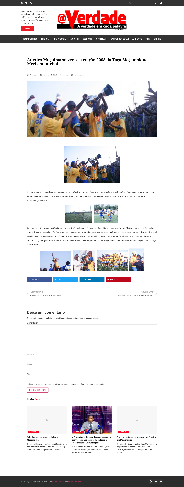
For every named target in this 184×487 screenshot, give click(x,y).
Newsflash (101, 39)
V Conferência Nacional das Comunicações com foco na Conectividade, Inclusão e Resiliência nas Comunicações (91, 440)
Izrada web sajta (74, 481)
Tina (147, 39)
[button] (39, 279)
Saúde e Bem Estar (120, 39)
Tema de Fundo (30, 39)
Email (30, 364)
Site (29, 374)
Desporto (87, 39)
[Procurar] (155, 3)
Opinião (157, 39)
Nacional (46, 39)
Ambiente (137, 39)
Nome (30, 355)
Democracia (60, 39)
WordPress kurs (58, 481)
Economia (74, 39)
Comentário (32, 323)
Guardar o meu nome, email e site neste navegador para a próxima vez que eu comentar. (67, 384)
